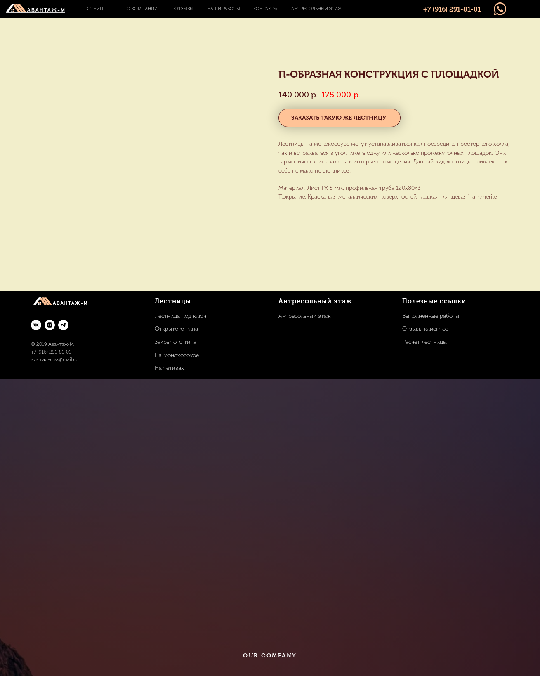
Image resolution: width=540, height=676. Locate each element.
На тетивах (169, 367)
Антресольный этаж (304, 315)
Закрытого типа (175, 341)
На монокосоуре (177, 355)
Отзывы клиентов (425, 328)
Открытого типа (176, 328)
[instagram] (50, 325)
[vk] (36, 325)
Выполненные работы (430, 315)
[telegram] (63, 325)
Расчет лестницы (424, 341)
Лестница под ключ (180, 315)
